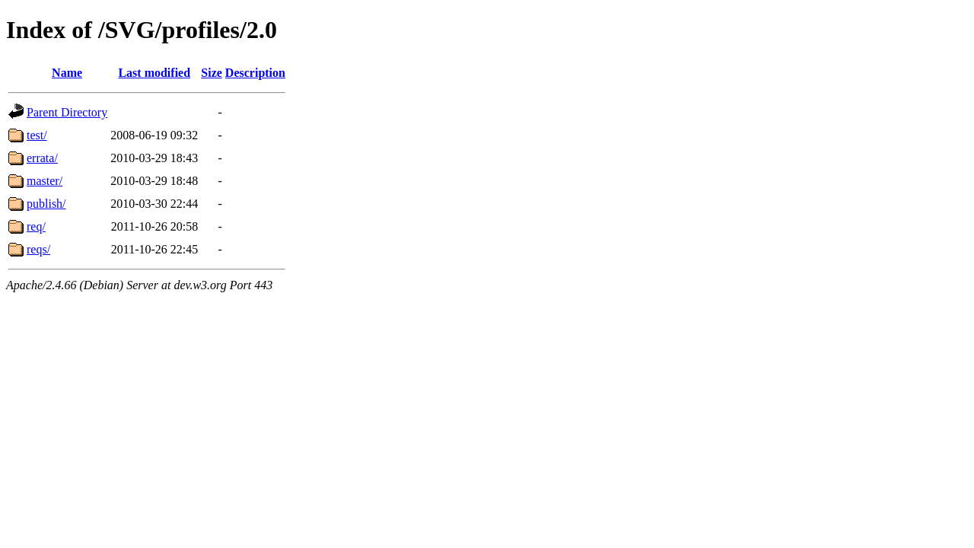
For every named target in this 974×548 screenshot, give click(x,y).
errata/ (42, 157)
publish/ (46, 203)
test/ (37, 135)
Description (255, 72)
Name (67, 72)
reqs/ (38, 249)
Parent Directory (67, 112)
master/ (44, 180)
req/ (36, 226)
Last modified (154, 72)
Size (211, 72)
